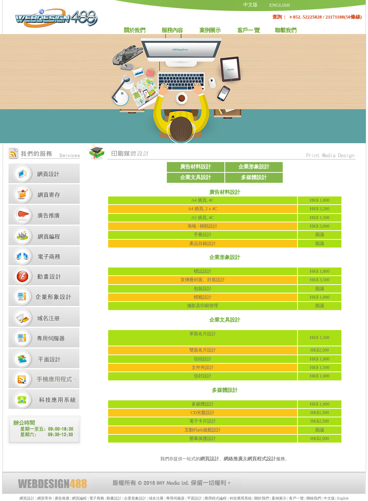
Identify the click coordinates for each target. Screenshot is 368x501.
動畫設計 (114, 498)
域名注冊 (156, 498)
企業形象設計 (135, 498)
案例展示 (279, 498)
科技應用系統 (241, 498)
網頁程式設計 (261, 458)
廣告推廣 (62, 498)
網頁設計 (209, 458)
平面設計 (194, 498)
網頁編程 (79, 498)
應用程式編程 (215, 498)
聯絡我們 (313, 498)
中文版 (250, 4)
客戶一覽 (296, 498)
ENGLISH (279, 5)
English (343, 498)
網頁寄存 (44, 498)
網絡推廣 (233, 458)
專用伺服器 (176, 498)
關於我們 (261, 498)
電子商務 (96, 498)
